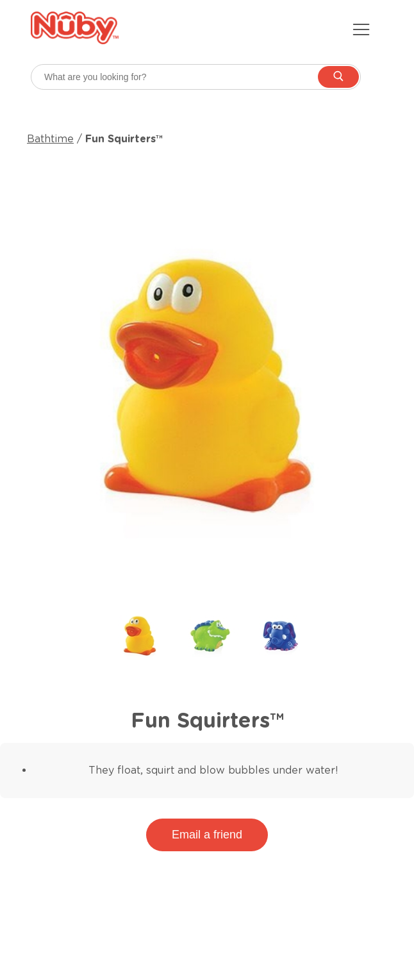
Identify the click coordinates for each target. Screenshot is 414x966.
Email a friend (207, 834)
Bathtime (50, 139)
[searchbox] (196, 77)
